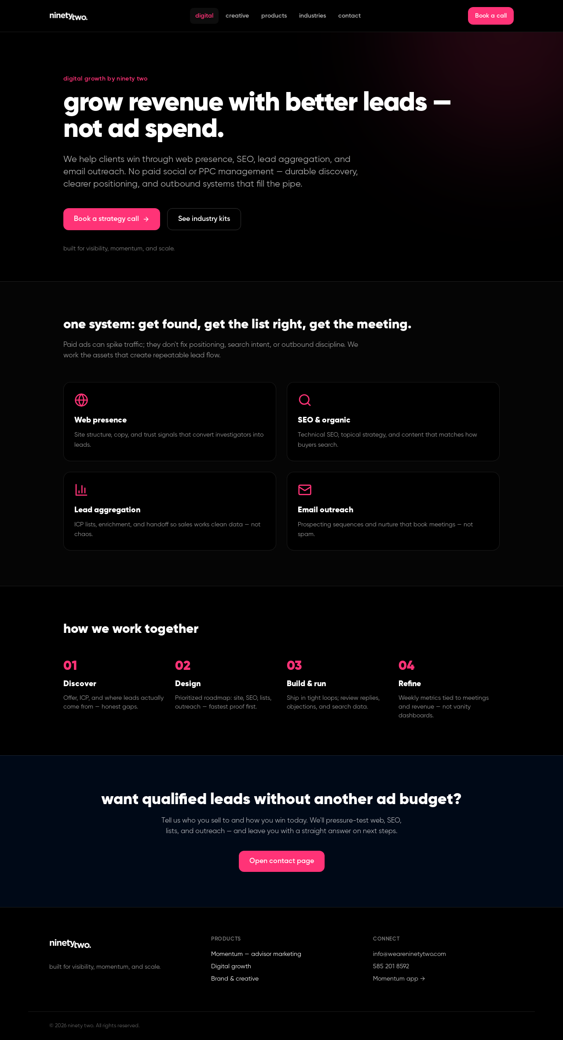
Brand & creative (235, 979)
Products (274, 16)
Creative (237, 16)
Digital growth (231, 966)
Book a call (491, 16)
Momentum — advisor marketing (256, 954)
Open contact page (281, 861)
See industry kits (204, 219)
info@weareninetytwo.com (409, 954)
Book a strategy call (112, 219)
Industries (312, 16)
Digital (204, 16)
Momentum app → (399, 979)
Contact (349, 16)
